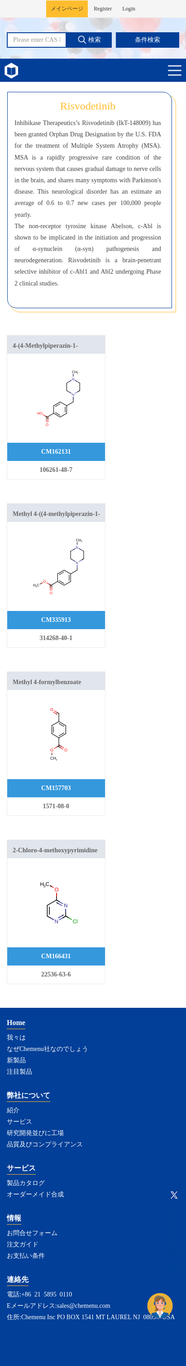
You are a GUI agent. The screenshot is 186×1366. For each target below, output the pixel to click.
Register (103, 8)
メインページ (67, 8)
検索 (89, 39)
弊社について (28, 1095)
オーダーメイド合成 (35, 1194)
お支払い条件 (26, 1255)
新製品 (16, 1060)
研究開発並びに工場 (35, 1133)
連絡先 (18, 1279)
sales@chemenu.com (83, 1305)
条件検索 (147, 39)
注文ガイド (22, 1244)
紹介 (13, 1110)
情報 (14, 1218)
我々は (16, 1037)
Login (128, 8)
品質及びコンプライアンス (45, 1144)
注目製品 (19, 1071)
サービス (19, 1121)
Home (16, 1022)
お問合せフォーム (32, 1233)
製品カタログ (26, 1183)
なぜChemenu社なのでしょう (47, 1049)
